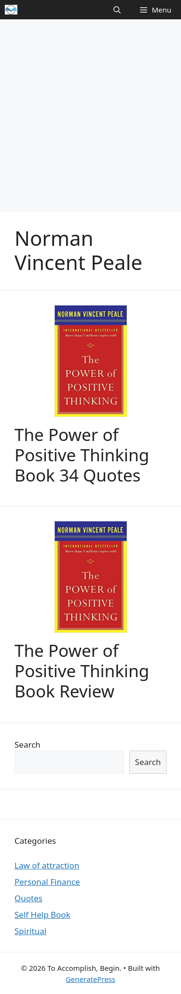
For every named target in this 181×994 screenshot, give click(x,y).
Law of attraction (46, 865)
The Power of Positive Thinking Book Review (81, 670)
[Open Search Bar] (117, 9)
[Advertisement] (90, 114)
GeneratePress (90, 979)
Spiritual (30, 931)
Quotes (28, 898)
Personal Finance (47, 881)
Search (27, 744)
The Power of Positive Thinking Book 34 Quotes (81, 454)
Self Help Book (42, 914)
